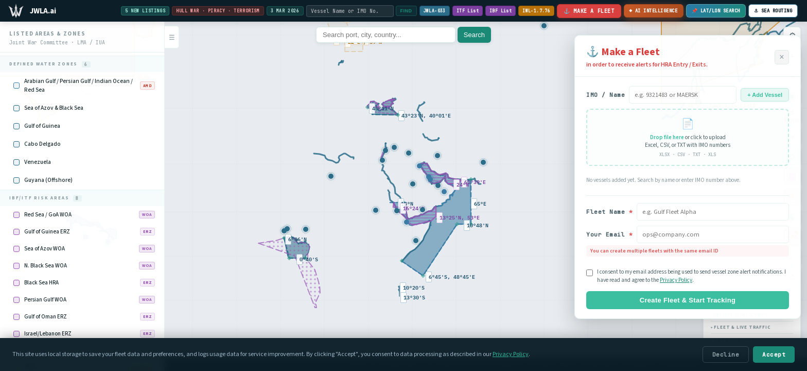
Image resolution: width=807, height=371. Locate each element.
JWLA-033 (431, 10)
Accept (773, 354)
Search (474, 35)
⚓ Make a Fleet (586, 11)
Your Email (609, 234)
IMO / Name (605, 94)
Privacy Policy (676, 280)
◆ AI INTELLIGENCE (651, 11)
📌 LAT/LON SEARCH (716, 11)
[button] (396, 210)
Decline (726, 354)
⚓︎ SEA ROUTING (773, 11)
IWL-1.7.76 (534, 10)
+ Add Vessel (764, 95)
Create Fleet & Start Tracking (687, 300)
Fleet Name (609, 211)
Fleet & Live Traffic (740, 327)
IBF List (498, 10)
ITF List (464, 10)
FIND (403, 10)
